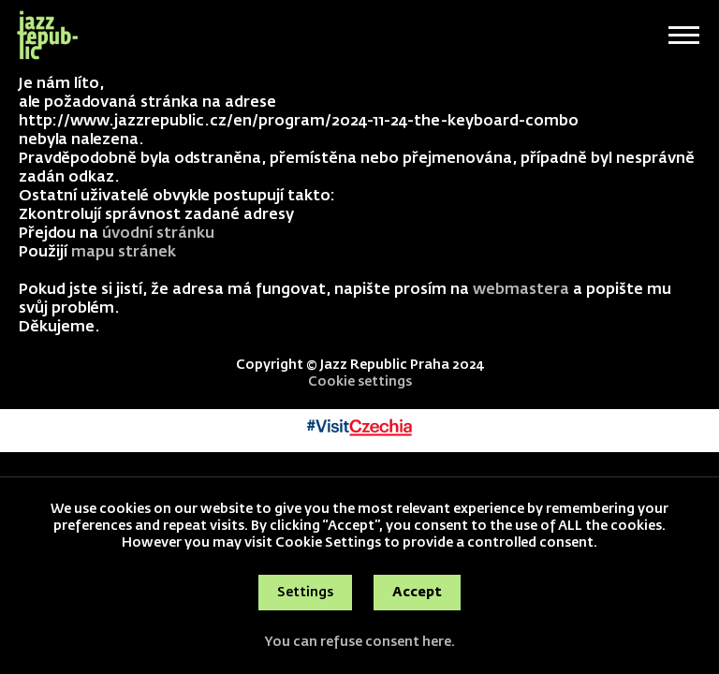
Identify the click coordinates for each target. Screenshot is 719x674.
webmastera (521, 290)
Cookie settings (360, 381)
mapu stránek (123, 252)
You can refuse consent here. (359, 642)
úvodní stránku (158, 234)
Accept (417, 592)
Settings (305, 592)
